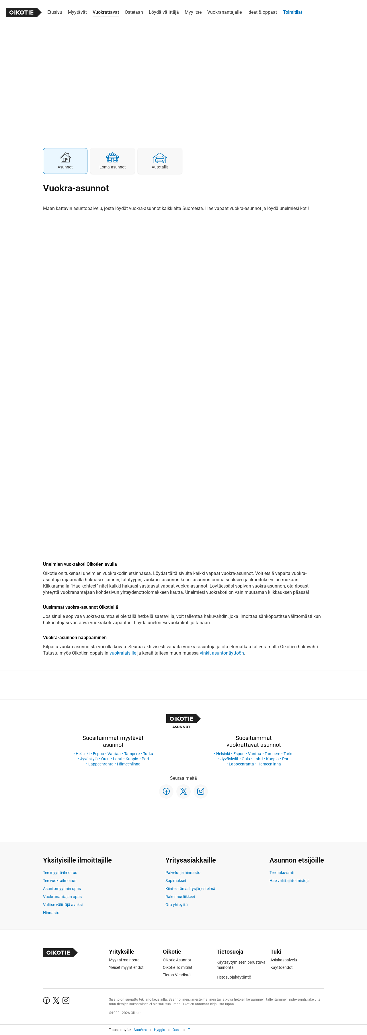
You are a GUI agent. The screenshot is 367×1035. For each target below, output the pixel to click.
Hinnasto (51, 912)
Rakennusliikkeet (180, 896)
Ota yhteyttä (176, 904)
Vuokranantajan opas (62, 896)
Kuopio (132, 759)
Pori (145, 759)
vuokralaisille (123, 653)
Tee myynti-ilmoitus (60, 872)
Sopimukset (175, 880)
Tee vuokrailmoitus (59, 880)
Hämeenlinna (128, 764)
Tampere (132, 753)
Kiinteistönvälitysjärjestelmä (190, 888)
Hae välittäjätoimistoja (290, 880)
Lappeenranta (101, 764)
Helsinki (82, 753)
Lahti (117, 759)
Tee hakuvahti (282, 872)
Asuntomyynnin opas (62, 888)
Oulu (105, 759)
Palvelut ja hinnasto (182, 872)
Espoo (98, 753)
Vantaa (114, 753)
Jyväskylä (89, 759)
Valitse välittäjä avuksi (63, 904)
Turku (148, 753)
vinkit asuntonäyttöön (222, 653)
